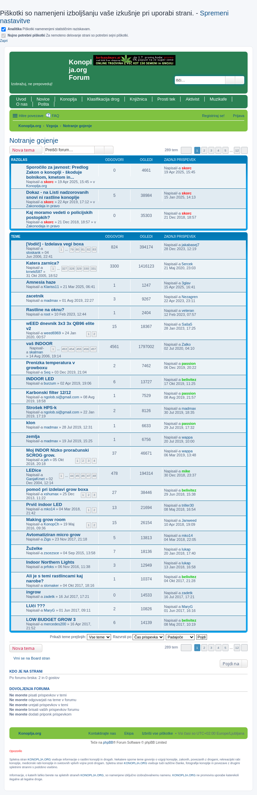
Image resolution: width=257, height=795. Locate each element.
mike (186, 471)
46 (83, 475)
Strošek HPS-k (41, 407)
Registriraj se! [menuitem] (213, 116)
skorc (49, 182)
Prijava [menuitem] (238, 116)
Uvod (21, 99)
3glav (186, 283)
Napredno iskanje (239, 80)
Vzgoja (52, 126)
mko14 (49, 509)
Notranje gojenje (77, 126)
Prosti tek (166, 99)
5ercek (187, 264)
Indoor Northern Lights (50, 562)
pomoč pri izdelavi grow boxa (57, 489)
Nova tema (23, 150)
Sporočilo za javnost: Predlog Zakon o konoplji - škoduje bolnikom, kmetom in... (57, 172)
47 (88, 475)
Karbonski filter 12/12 (48, 392)
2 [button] (204, 150)
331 (93, 268)
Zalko (186, 344)
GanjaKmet (35, 479)
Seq (47, 372)
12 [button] (237, 150)
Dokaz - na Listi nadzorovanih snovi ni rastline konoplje (57, 195)
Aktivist (192, 99)
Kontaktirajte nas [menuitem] (102, 733)
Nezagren (190, 297)
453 (64, 349)
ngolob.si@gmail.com (61, 397)
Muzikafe (218, 99)
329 (79, 268)
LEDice (33, 470)
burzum (50, 383)
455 (79, 349)
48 (94, 475)
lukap (186, 549)
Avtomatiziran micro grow (53, 534)
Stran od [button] (186, 150)
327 (64, 268)
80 (77, 249)
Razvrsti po (138, 637)
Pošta (43, 104)
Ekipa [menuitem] (129, 733)
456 (86, 349)
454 (71, 349)
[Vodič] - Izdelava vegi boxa (55, 243)
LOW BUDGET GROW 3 (50, 619)
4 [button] (218, 150)
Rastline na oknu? (45, 309)
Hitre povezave (31, 116)
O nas (22, 104)
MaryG (49, 610)
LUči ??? (35, 605)
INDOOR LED (40, 378)
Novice (43, 99)
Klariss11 (51, 287)
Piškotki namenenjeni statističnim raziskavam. (49, 29)
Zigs (47, 539)
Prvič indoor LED (44, 504)
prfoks (49, 567)
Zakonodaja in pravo (43, 206)
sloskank (33, 252)
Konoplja (68, 99)
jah (46, 460)
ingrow (33, 591)
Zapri (4, 41)
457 (93, 349)
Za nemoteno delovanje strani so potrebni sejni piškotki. (68, 35)
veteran (188, 310)
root (47, 314)
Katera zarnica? (42, 263)
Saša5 (187, 324)
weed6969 (52, 333)
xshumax (51, 494)
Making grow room (45, 519)
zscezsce (51, 553)
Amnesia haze (41, 282)
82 (88, 249)
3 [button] (211, 150)
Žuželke (34, 548)
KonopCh (51, 524)
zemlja (33, 436)
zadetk (49, 596)
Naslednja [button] (244, 150)
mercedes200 (55, 624)
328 (71, 268)
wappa (187, 437)
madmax (51, 300)
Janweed (189, 520)
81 (83, 249)
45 (77, 475)
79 (71, 249)
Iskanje (230, 80)
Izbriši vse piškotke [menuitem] (157, 733)
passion (189, 363)
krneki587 (34, 272)
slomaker (51, 585)
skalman (36, 352)
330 (86, 268)
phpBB (108, 742)
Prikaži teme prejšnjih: (80, 637)
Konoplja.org (29, 126)
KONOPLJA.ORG (39, 759)
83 (94, 249)
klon (30, 422)
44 (71, 475)
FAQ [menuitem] (55, 116)
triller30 (188, 505)
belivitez (189, 380)
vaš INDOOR (39, 343)
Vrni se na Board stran (31, 658)
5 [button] (225, 150)
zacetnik (35, 295)
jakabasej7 (191, 245)
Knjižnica (138, 99)
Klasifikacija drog (103, 99)
